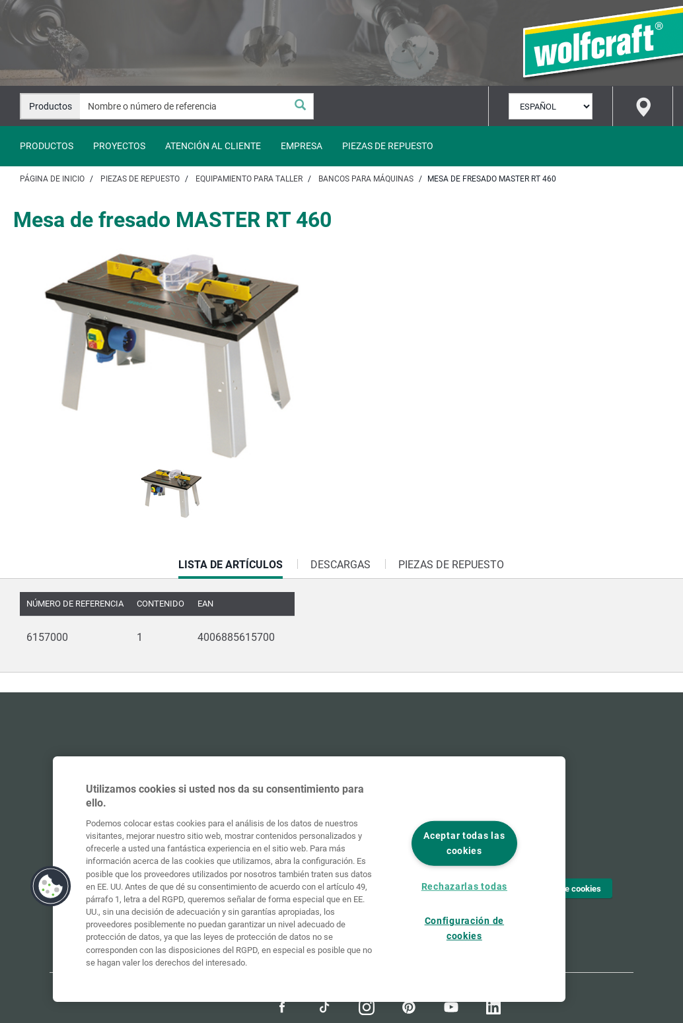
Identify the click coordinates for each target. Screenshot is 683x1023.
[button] (51, 886)
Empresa (301, 146)
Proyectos (119, 146)
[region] (309, 879)
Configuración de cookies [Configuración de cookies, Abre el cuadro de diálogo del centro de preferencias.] (465, 928)
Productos (46, 146)
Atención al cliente (213, 146)
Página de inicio (52, 178)
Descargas (340, 564)
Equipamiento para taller (249, 178)
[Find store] (643, 106)
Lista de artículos (230, 568)
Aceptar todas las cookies (464, 843)
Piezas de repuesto (387, 146)
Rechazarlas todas (464, 886)
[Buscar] (300, 106)
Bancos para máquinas (365, 178)
